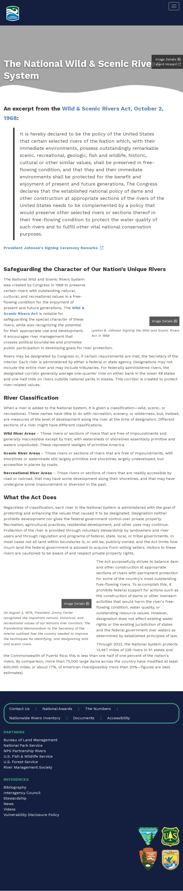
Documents (83, 718)
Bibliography (15, 787)
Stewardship (15, 798)
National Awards (57, 708)
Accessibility (118, 718)
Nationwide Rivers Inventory (34, 718)
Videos (9, 809)
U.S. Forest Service (21, 762)
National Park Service (23, 745)
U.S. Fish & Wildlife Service (28, 756)
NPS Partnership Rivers (25, 751)
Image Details (165, 59)
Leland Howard (165, 64)
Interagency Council (22, 793)
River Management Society (28, 767)
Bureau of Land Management (30, 740)
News (9, 803)
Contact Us (19, 708)
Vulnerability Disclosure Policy (31, 814)
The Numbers (98, 708)
